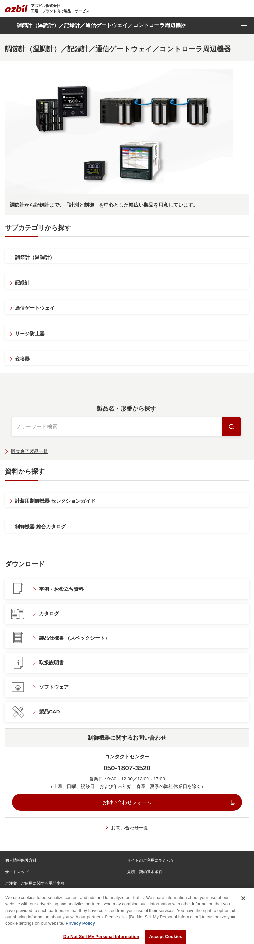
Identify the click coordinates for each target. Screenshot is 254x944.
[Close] (243, 907)
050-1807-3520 (127, 768)
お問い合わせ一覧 (129, 827)
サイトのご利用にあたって (151, 860)
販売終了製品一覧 (29, 451)
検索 (231, 426)
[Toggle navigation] (245, 8)
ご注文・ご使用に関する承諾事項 (34, 883)
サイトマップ (17, 872)
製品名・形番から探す (126, 408)
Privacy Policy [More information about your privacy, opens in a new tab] (80, 931)
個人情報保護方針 (21, 860)
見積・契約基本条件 (145, 872)
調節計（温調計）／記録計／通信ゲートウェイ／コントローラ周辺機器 (101, 25)
